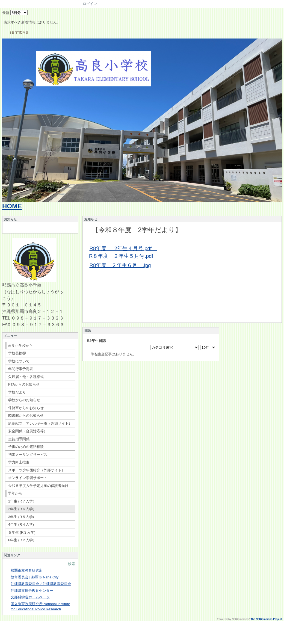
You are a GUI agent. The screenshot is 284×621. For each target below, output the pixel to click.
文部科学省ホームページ (30, 597)
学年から (15, 493)
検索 (71, 564)
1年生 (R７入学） (22, 501)
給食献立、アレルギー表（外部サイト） (40, 423)
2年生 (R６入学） (22, 509)
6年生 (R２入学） (22, 540)
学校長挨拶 (17, 353)
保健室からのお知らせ (26, 408)
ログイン (90, 4)
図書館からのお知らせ (26, 415)
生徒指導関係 (18, 439)
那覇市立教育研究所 (27, 570)
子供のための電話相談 (26, 447)
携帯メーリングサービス (27, 455)
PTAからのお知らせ (24, 384)
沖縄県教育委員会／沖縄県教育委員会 (41, 584)
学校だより (17, 392)
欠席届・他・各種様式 (26, 377)
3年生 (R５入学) (21, 517)
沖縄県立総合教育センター (32, 591)
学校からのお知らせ (24, 400)
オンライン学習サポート (27, 478)
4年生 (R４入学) (21, 524)
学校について (18, 361)
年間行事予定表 (20, 369)
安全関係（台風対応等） (27, 431)
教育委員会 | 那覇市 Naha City (34, 577)
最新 (15, 13)
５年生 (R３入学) (22, 532)
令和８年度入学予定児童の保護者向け (38, 486)
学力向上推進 (18, 462)
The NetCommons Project (266, 619)
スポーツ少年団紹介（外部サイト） (36, 470)
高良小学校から (20, 346)
